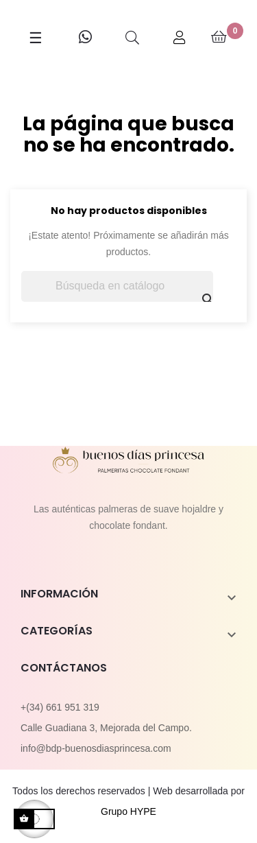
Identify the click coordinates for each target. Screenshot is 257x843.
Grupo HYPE (128, 811)
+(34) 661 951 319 (60, 707)
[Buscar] (117, 286)
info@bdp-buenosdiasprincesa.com (96, 748)
